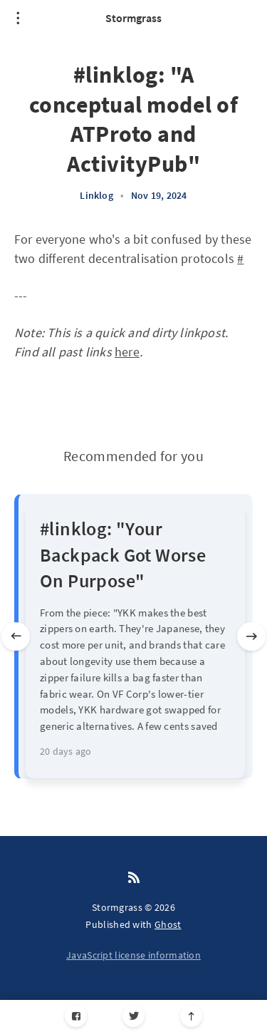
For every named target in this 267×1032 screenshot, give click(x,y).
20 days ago (65, 751)
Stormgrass (133, 17)
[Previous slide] (15, 636)
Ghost (168, 924)
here (127, 352)
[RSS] (134, 878)
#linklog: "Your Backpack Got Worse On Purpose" (123, 554)
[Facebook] (76, 1016)
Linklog (96, 195)
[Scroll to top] (191, 1016)
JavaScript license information (133, 955)
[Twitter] (133, 1016)
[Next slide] (251, 636)
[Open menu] (18, 18)
